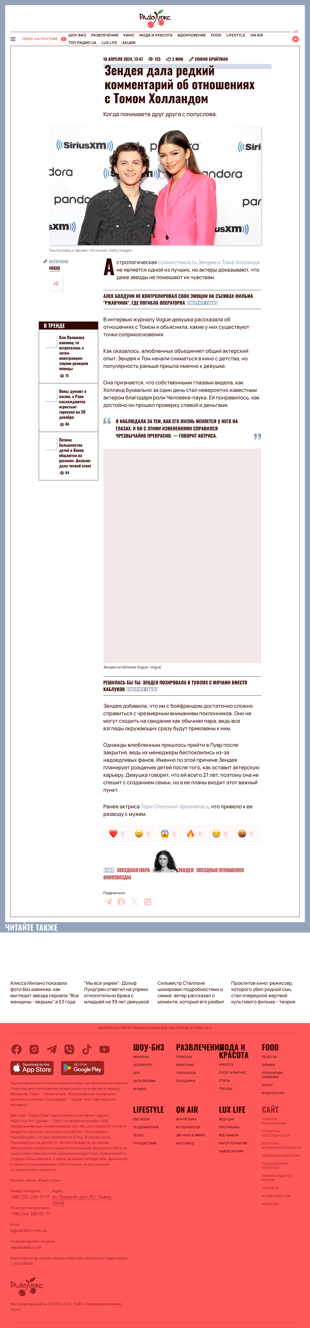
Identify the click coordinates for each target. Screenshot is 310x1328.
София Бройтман (211, 59)
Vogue (55, 268)
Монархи (141, 1057)
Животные (185, 1065)
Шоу (136, 1073)
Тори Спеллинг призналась (174, 806)
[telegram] (108, 901)
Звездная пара (133, 870)
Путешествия (145, 1143)
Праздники (185, 1081)
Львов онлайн (231, 1151)
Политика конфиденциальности (281, 1146)
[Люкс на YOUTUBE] (44, 39)
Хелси (267, 1085)
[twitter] (134, 901)
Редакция (270, 1204)
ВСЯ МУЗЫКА (186, 1119)
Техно (138, 1135)
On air (257, 35)
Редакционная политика (275, 1166)
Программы (229, 1127)
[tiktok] (87, 1049)
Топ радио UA (82, 42)
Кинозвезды (117, 877)
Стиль (224, 1081)
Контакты (270, 1188)
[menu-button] (13, 39)
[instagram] (34, 1049)
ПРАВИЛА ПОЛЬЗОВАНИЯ (274, 1121)
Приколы (184, 1057)
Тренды (225, 1089)
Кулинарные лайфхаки (272, 1075)
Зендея (186, 870)
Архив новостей (276, 1196)
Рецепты (269, 1057)
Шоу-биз (77, 35)
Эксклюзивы (144, 1081)
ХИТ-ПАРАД (185, 1143)
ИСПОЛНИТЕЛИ (188, 1127)
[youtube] (104, 1049)
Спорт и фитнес (232, 1073)
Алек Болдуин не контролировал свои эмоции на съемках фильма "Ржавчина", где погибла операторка (178, 299)
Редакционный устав (281, 1156)
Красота (226, 1065)
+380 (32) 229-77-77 (30, 1197)
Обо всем (141, 1119)
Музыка (140, 1089)
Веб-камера (229, 1135)
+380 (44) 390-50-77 (30, 1214)
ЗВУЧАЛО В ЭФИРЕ (190, 1135)
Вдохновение (192, 35)
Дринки (268, 1065)
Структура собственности (276, 1133)
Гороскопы (186, 1073)
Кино (129, 35)
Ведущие (227, 1119)
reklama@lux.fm (25, 1247)
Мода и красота (155, 35)
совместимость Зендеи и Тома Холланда (209, 262)
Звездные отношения (220, 870)
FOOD (216, 35)
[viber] (147, 901)
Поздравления (146, 1127)
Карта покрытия (233, 1143)
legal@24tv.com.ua (28, 1230)
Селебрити (142, 1065)
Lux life (109, 42)
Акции (128, 42)
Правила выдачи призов (276, 1178)
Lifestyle (235, 35)
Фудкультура (273, 1093)
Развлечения (104, 35)
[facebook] (121, 901)
